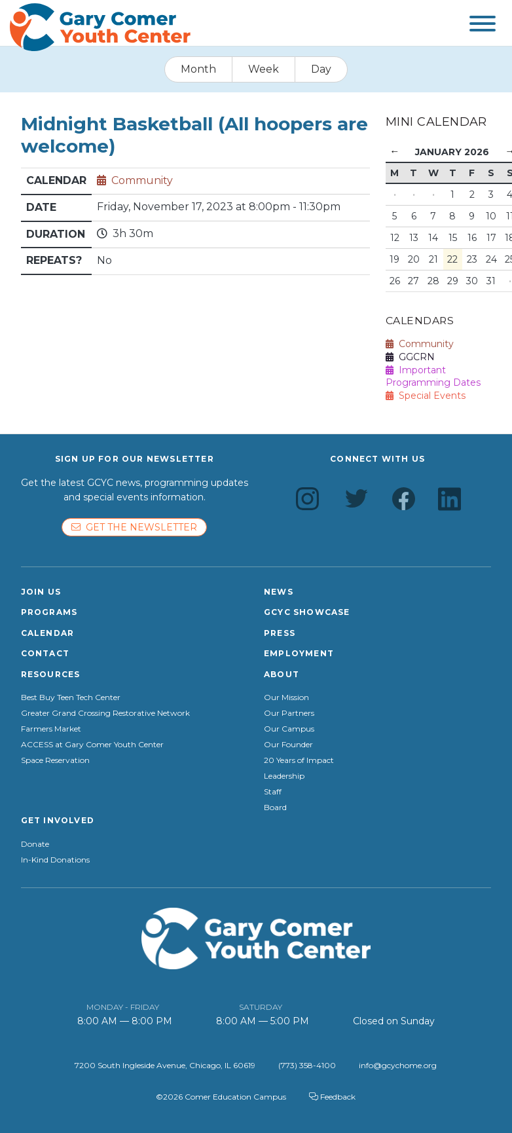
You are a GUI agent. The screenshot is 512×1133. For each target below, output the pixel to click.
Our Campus (289, 729)
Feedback (332, 1097)
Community (142, 180)
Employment (299, 653)
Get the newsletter (134, 527)
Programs (49, 612)
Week (263, 69)
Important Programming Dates (433, 376)
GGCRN (410, 357)
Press (279, 633)
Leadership (284, 776)
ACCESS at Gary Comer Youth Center (92, 744)
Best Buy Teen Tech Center (70, 697)
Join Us (41, 592)
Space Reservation (55, 760)
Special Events (426, 395)
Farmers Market (51, 729)
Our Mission (286, 697)
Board (275, 807)
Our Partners (289, 713)
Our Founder (288, 744)
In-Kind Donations (55, 859)
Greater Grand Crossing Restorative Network (105, 713)
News (278, 592)
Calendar (48, 633)
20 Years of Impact (299, 760)
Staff (273, 791)
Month (198, 69)
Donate (35, 844)
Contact (45, 653)
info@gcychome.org (398, 1065)
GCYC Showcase (307, 612)
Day (321, 69)
